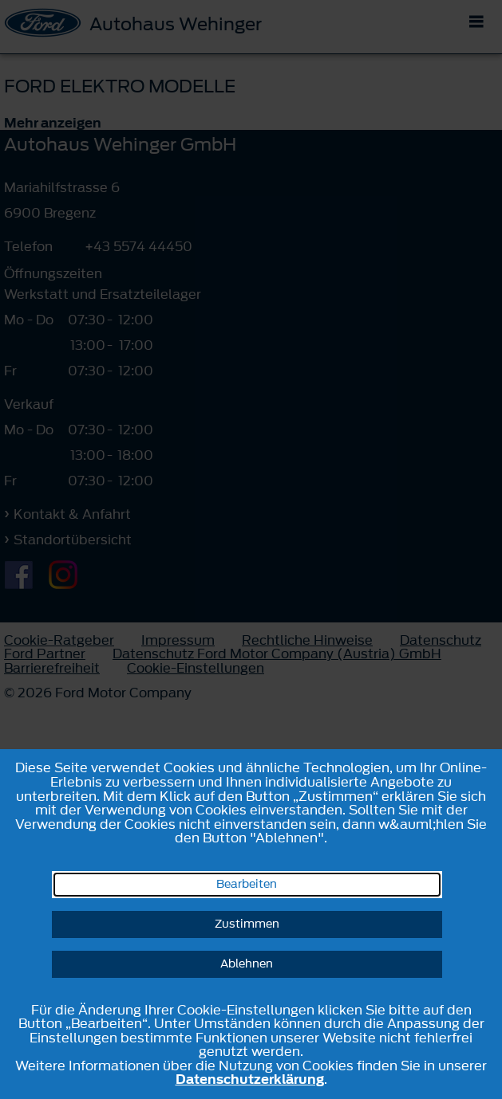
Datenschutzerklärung (250, 1079)
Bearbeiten (246, 884)
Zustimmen (247, 924)
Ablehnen (246, 964)
